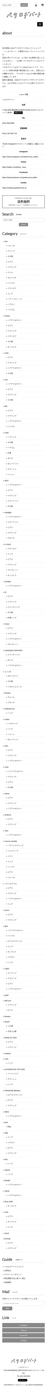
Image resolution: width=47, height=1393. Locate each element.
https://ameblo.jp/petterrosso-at (14, 188)
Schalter (8, 582)
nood (6, 767)
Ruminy (7, 693)
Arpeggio (8, 512)
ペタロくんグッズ (15, 687)
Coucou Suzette (11, 841)
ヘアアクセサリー (15, 320)
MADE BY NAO (11, 1038)
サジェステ (12, 278)
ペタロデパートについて (14, 1267)
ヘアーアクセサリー (15, 771)
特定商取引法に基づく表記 (14, 1278)
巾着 (9, 453)
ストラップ (12, 973)
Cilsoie (7, 316)
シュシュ (11, 474)
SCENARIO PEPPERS (13, 650)
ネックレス (12, 347)
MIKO (7, 1112)
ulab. (6, 1133)
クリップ (11, 251)
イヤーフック (13, 501)
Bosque (7, 1016)
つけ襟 (10, 1026)
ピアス (10, 262)
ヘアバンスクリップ (15, 845)
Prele (7, 433)
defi (6, 406)
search (24, 5)
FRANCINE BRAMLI (13, 1091)
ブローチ (11, 538)
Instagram (24, 1325)
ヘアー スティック (15, 299)
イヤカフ (11, 957)
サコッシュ (12, 469)
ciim (6, 380)
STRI (7, 353)
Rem (6, 746)
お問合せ (7, 1271)
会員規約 (7, 1282)
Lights (7, 969)
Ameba (23, 1340)
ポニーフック (13, 464)
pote (6, 1122)
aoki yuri (8, 1001)
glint (6, 926)
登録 (7, 1308)
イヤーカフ (12, 288)
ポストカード (13, 676)
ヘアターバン (13, 724)
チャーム (11, 697)
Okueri (7, 1022)
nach (6, 1212)
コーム (10, 272)
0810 (6, 481)
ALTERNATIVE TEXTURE (15, 1069)
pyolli (7, 995)
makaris (8, 1053)
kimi (6, 1159)
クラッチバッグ (14, 607)
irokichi (7, 1170)
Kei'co (7, 910)
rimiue (7, 624)
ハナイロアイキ (11, 884)
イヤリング (12, 267)
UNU (6, 831)
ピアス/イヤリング (15, 941)
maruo (7, 794)
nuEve (7, 1191)
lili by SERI (9, 1202)
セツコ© (8, 672)
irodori (7, 719)
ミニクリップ (13, 851)
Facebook (23, 1335)
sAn (6, 241)
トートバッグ (13, 1074)
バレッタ (11, 246)
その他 (10, 256)
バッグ (10, 713)
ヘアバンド (12, 437)
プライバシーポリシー (13, 1274)
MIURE (7, 1180)
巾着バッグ (12, 618)
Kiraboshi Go (10, 709)
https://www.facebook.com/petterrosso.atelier (19, 177)
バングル (11, 283)
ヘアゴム (11, 310)
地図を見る (18, 113)
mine (6, 1059)
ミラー (10, 856)
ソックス (11, 867)
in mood (8, 544)
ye (5, 592)
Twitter (24, 1330)
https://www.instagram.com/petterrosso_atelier (20, 157)
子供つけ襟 (12, 1031)
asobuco (8, 815)
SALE (7, 1233)
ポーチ (10, 458)
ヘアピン (11, 304)
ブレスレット (13, 570)
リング (10, 294)
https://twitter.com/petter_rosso (14, 167)
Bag (9, 1127)
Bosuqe (7, 1239)
